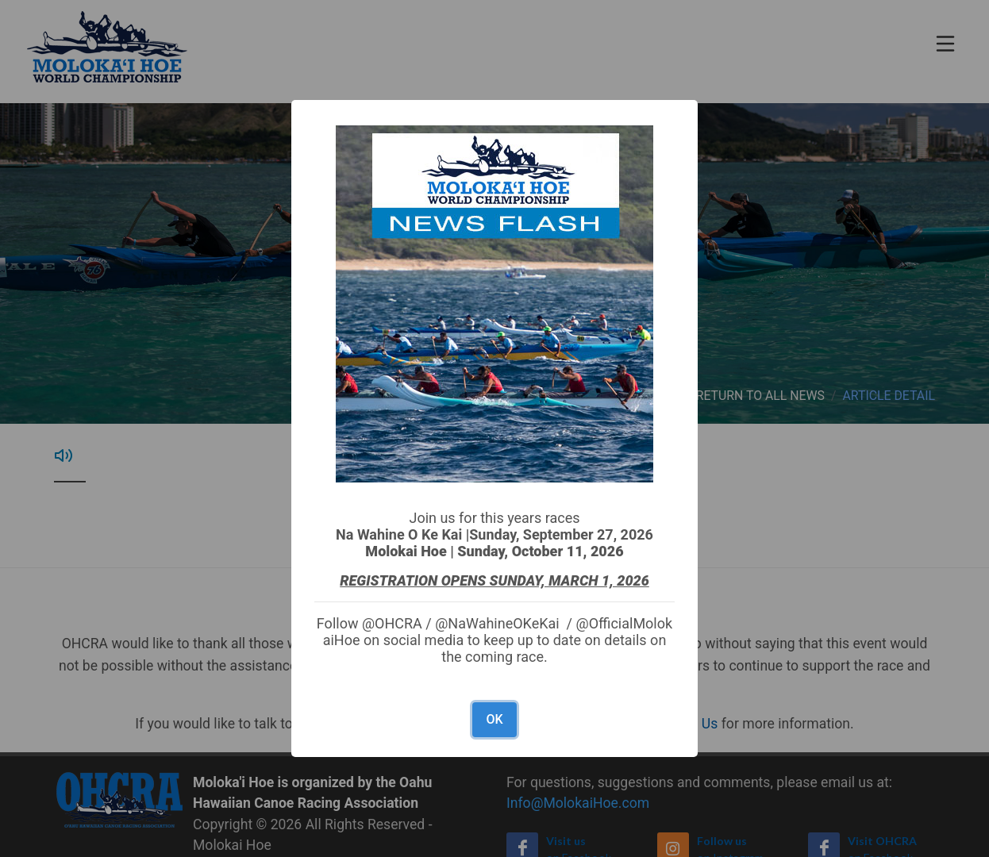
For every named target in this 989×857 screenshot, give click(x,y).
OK (494, 719)
